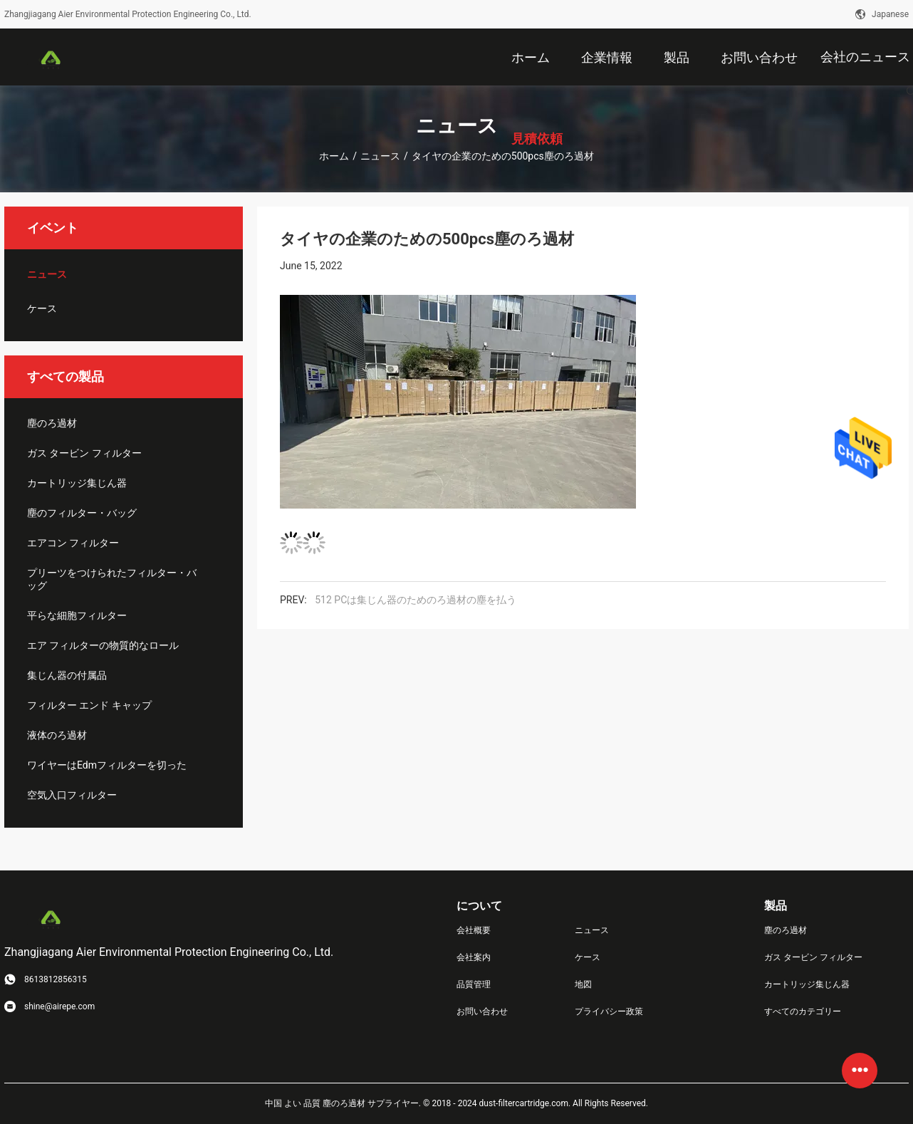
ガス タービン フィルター (84, 453)
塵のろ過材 (52, 423)
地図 (583, 984)
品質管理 (473, 984)
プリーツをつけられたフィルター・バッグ (112, 579)
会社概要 (473, 930)
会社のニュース (865, 56)
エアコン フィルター (73, 542)
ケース (42, 308)
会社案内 (473, 957)
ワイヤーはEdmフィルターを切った (107, 765)
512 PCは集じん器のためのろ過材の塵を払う (415, 599)
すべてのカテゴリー (802, 1011)
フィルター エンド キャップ (89, 705)
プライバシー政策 (609, 1011)
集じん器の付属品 (67, 675)
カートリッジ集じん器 (77, 483)
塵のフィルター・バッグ (82, 513)
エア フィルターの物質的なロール (103, 645)
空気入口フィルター (72, 795)
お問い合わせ (482, 1011)
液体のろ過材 (57, 735)
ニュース (380, 156)
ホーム (334, 156)
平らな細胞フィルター (77, 615)
